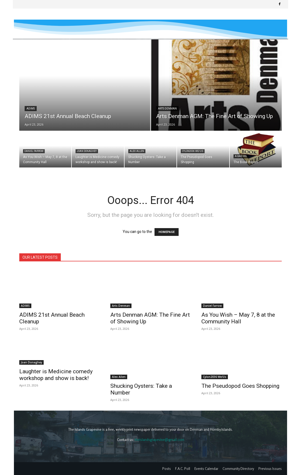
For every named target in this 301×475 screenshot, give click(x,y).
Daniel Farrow (33, 151)
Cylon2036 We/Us (192, 151)
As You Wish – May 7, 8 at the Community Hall (238, 318)
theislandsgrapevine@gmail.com (159, 439)
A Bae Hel (241, 156)
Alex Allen (137, 151)
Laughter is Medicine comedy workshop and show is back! (56, 374)
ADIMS (31, 108)
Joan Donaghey (87, 151)
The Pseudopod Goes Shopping (240, 386)
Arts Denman (167, 108)
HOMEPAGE (167, 232)
